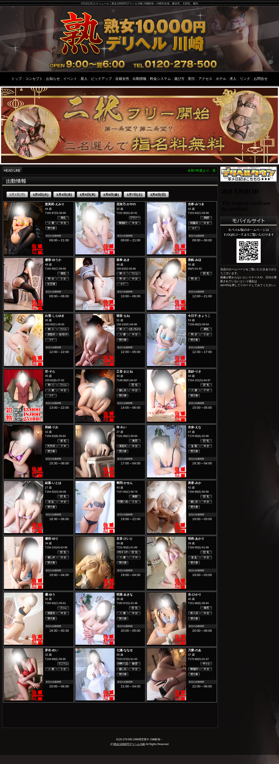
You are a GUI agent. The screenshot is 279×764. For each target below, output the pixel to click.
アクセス (205, 79)
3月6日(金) (111, 194)
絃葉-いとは (53, 483)
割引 (191, 79)
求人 (233, 79)
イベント (70, 79)
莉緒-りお (51, 427)
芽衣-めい (51, 650)
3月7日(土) (134, 194)
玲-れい (121, 427)
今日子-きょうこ (199, 315)
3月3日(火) (41, 194)
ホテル (221, 79)
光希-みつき (196, 204)
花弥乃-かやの (126, 204)
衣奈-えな (194, 427)
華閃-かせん (124, 483)
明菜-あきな (124, 594)
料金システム (160, 79)
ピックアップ (101, 79)
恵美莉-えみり (54, 204)
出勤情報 (139, 79)
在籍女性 (122, 79)
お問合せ (261, 79)
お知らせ (53, 79)
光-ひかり (194, 594)
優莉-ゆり (51, 538)
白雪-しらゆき (54, 315)
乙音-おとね (124, 371)
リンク (245, 79)
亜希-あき (123, 260)
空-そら (50, 371)
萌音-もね (123, 315)
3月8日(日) (158, 194)
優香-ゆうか (53, 260)
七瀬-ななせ (124, 650)
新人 (84, 79)
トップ (16, 79)
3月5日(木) (87, 194)
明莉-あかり (196, 538)
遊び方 (179, 79)
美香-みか (194, 483)
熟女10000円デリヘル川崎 (129, 744)
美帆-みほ (194, 260)
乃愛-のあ (194, 650)
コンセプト (34, 79)
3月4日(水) (64, 194)
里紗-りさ (194, 371)
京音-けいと (124, 538)
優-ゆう (50, 594)
